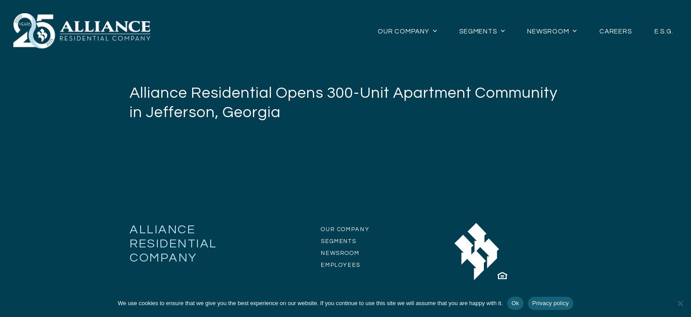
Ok (515, 303)
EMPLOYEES (340, 265)
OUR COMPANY (345, 229)
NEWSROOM (340, 253)
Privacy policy (550, 303)
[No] (680, 303)
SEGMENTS (338, 241)
